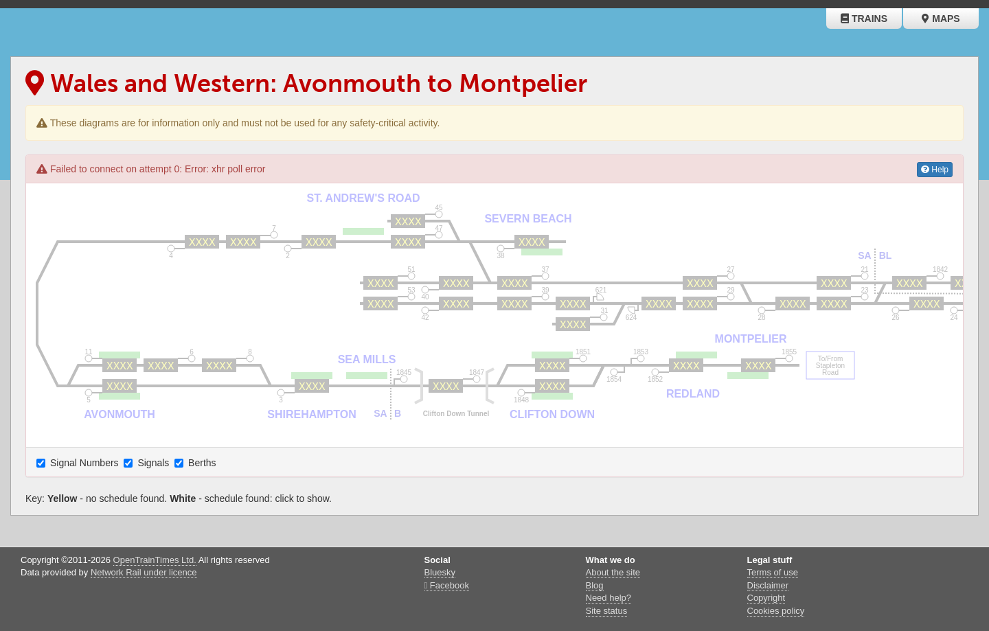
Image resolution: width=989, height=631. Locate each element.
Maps (940, 18)
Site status (607, 611)
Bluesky (440, 572)
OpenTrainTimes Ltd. (154, 560)
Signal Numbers (79, 462)
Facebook (446, 585)
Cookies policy (776, 611)
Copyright (766, 598)
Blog (595, 585)
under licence (170, 572)
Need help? (609, 598)
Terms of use (772, 572)
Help (934, 169)
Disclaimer (768, 585)
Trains (864, 18)
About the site (613, 572)
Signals (148, 462)
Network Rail (116, 572)
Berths (196, 462)
